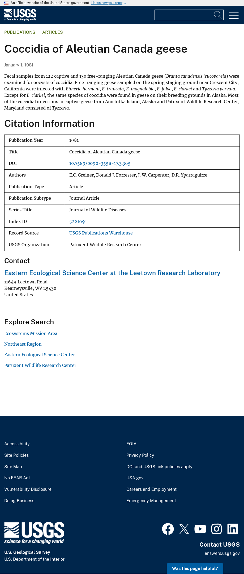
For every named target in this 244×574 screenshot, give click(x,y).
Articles (52, 32)
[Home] (20, 19)
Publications (19, 32)
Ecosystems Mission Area (30, 333)
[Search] (218, 15)
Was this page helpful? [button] (195, 568)
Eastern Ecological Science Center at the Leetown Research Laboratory (112, 272)
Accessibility (17, 444)
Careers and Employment (151, 489)
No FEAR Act (17, 478)
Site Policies (16, 455)
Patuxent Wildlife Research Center (40, 365)
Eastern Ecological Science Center (39, 354)
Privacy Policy (140, 455)
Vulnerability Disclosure (28, 489)
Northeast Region (23, 344)
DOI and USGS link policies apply (159, 466)
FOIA (131, 444)
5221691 (78, 221)
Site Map (13, 466)
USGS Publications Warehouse (101, 233)
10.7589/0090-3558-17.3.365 (100, 163)
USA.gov (134, 478)
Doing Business (19, 500)
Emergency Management (151, 500)
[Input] (189, 15)
